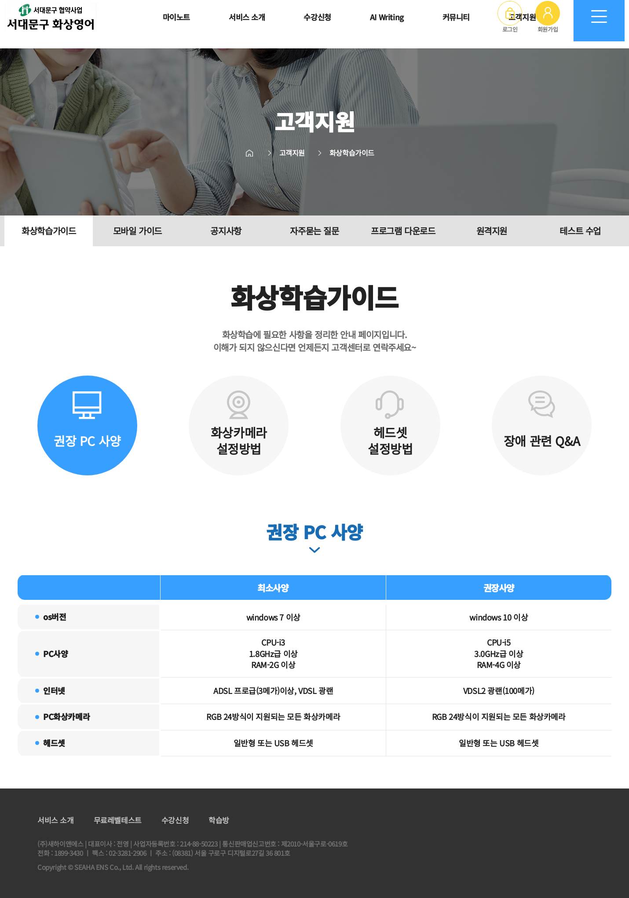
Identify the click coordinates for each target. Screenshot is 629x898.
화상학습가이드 (49, 231)
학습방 (218, 820)
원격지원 (491, 231)
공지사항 (225, 231)
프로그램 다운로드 (403, 231)
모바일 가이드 (137, 231)
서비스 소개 (55, 820)
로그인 (509, 24)
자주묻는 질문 (314, 231)
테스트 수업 (580, 231)
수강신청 (175, 820)
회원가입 (547, 24)
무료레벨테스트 (118, 820)
